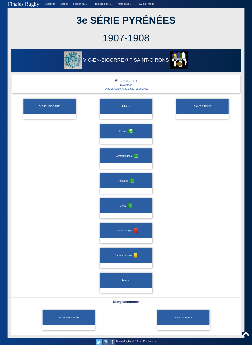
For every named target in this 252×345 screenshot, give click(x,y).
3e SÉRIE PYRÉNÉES (126, 20)
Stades (64, 3)
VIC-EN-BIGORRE (94, 60)
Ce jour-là (50, 3)
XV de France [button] (147, 3)
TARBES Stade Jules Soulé (126, 88)
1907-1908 (126, 37)
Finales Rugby (23, 4)
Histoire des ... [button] (104, 3)
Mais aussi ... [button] (126, 3)
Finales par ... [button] (81, 3)
